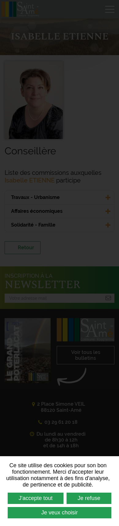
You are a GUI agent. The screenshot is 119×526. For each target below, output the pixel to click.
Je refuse (89, 498)
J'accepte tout (36, 498)
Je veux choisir (59, 512)
